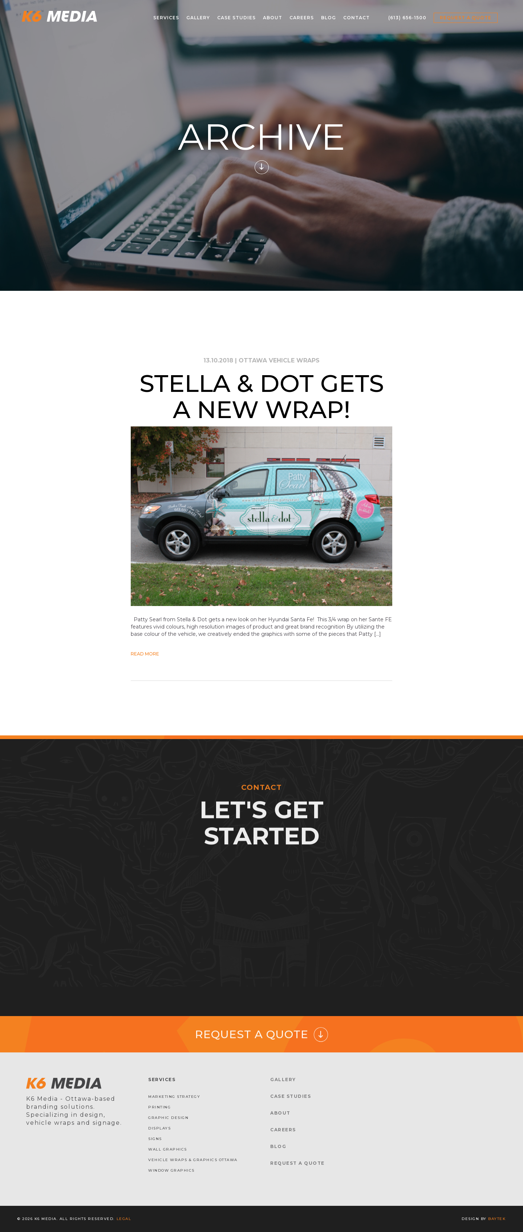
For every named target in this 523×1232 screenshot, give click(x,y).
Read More (145, 654)
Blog (328, 17)
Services (166, 17)
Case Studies (236, 17)
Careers (301, 17)
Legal (124, 1218)
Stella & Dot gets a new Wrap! (261, 396)
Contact (356, 17)
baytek (497, 1218)
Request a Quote (465, 17)
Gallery (198, 17)
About (272, 17)
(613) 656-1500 (407, 17)
